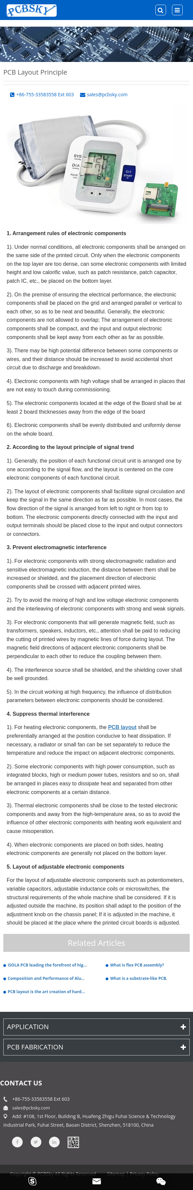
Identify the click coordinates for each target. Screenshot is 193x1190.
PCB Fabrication (96, 1046)
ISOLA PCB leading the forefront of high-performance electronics (47, 965)
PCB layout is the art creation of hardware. (47, 991)
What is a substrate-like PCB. (138, 978)
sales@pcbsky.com (31, 1108)
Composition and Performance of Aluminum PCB (47, 978)
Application (96, 1026)
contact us (21, 1082)
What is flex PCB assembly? (137, 965)
